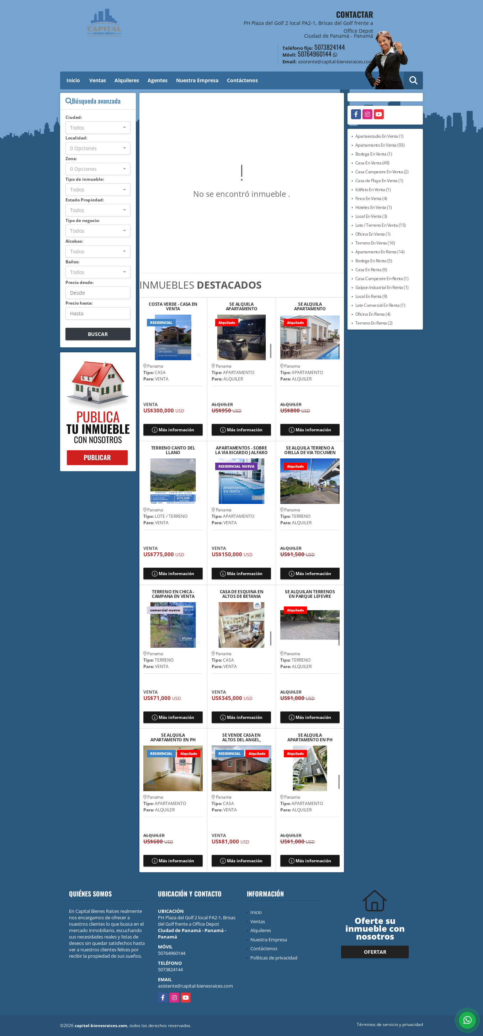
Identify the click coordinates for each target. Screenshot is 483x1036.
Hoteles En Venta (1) (373, 207)
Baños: (72, 262)
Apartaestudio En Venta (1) (379, 136)
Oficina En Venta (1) (373, 234)
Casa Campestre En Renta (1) (382, 278)
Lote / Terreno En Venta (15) (380, 225)
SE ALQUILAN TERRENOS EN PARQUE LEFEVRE (310, 594)
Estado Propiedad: (84, 200)
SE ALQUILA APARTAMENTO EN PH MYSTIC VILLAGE (173, 737)
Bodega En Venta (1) (373, 154)
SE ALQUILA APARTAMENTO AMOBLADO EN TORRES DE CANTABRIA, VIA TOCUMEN (310, 306)
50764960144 (314, 53)
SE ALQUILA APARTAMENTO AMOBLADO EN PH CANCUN (242, 306)
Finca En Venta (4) (371, 198)
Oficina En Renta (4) (373, 314)
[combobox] (98, 127)
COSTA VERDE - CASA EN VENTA (173, 306)
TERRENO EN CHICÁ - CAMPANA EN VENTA (173, 594)
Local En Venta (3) (371, 216)
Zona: (71, 159)
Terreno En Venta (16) (375, 243)
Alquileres (127, 80)
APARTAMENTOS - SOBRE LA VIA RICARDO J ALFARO (241, 450)
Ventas (97, 80)
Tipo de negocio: (82, 220)
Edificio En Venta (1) (373, 189)
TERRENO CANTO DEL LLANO (173, 450)
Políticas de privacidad (273, 958)
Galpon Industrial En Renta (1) (382, 287)
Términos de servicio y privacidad (390, 1024)
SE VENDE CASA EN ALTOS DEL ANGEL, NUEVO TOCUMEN (241, 737)
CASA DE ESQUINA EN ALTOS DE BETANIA (242, 594)
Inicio (73, 80)
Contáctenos (242, 80)
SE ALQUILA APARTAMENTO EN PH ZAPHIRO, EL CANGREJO (310, 737)
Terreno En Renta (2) (374, 323)
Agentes (158, 80)
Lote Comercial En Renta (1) (380, 305)
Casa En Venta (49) (372, 163)
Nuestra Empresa (197, 80)
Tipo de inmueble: (84, 179)
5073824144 (329, 47)
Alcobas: (74, 241)
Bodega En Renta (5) (373, 261)
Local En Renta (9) (371, 296)
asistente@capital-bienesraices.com (195, 986)
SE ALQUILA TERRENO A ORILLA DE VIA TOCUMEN (310, 450)
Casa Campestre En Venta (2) (382, 172)
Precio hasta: (78, 303)
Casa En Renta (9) (371, 270)
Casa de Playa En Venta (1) (379, 181)
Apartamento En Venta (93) (380, 145)
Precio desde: (79, 282)
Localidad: (76, 138)
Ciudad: (73, 117)
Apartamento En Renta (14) (380, 252)
